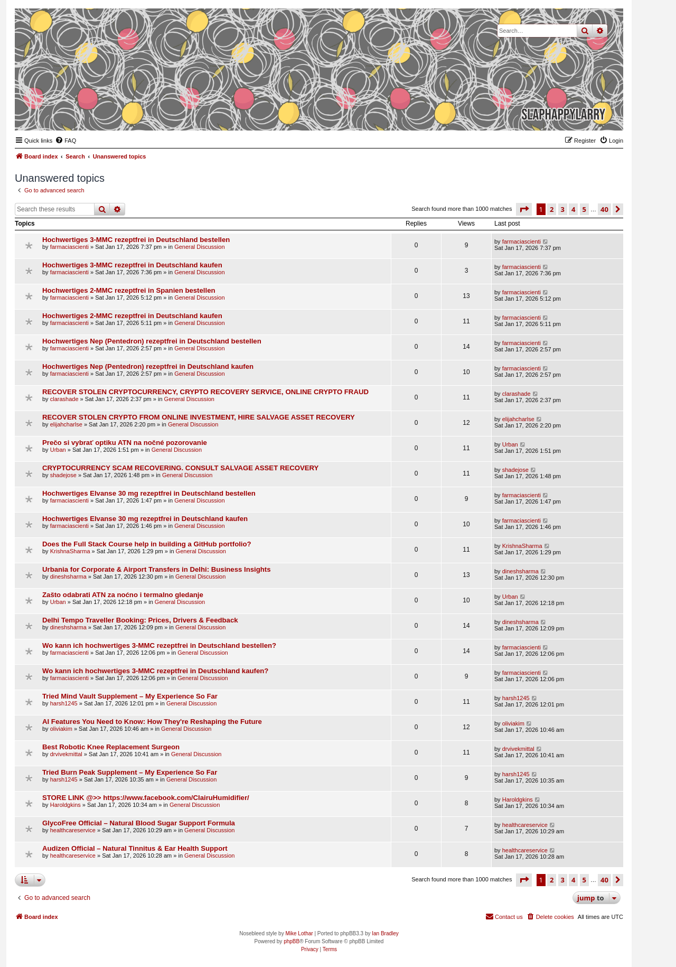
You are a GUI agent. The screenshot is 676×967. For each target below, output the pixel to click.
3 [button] (563, 209)
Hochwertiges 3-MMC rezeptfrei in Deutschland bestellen (136, 240)
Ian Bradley (385, 933)
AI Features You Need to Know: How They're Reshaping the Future (152, 722)
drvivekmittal (66, 754)
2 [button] (551, 209)
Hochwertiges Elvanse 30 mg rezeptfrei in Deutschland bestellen (149, 493)
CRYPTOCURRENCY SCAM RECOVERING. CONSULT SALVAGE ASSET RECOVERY (180, 468)
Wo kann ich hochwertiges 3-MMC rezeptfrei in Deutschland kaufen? (155, 671)
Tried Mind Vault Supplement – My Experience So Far (130, 696)
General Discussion (199, 247)
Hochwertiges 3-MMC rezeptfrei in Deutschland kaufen (132, 265)
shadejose (63, 475)
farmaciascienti (69, 247)
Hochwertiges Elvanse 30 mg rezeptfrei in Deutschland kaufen (145, 519)
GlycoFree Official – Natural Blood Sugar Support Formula (138, 823)
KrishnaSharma (70, 551)
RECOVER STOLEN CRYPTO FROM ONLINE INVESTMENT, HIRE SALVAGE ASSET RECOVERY (198, 417)
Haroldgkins (65, 805)
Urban (58, 450)
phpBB (291, 941)
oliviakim (61, 729)
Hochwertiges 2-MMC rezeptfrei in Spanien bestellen (128, 290)
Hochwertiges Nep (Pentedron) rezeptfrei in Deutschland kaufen (147, 366)
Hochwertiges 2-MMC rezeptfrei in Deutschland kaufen (132, 316)
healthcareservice (73, 830)
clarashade (64, 399)
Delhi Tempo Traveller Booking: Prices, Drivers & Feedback (140, 620)
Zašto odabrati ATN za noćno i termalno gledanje (122, 595)
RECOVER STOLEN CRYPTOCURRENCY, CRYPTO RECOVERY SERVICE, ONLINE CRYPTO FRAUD (205, 392)
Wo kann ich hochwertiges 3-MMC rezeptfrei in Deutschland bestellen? (159, 645)
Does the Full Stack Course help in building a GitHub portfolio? (146, 544)
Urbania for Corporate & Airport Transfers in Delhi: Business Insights (156, 569)
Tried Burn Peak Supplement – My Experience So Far (129, 772)
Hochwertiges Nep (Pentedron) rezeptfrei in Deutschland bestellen (151, 341)
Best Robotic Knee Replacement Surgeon (111, 747)
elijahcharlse (66, 424)
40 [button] (604, 209)
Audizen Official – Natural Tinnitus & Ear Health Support (135, 848)
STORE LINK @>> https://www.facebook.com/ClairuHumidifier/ (145, 798)
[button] (524, 209)
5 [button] (584, 209)
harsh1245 (64, 703)
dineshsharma (68, 576)
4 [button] (573, 209)
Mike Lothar (299, 933)
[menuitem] (65, 140)
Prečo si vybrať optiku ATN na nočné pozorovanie (124, 443)
